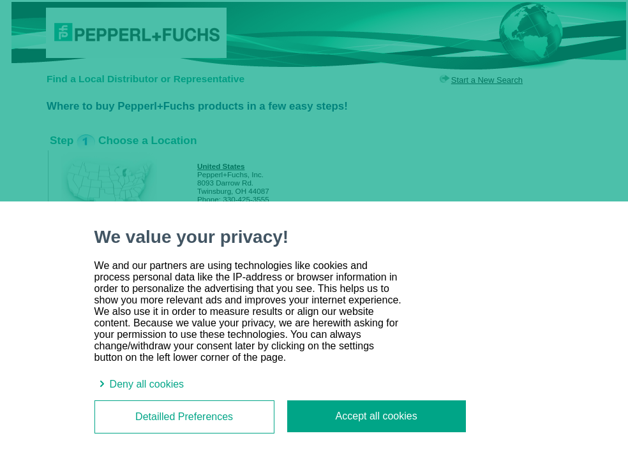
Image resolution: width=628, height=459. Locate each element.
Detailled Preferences (184, 416)
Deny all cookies (139, 384)
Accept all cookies (376, 416)
